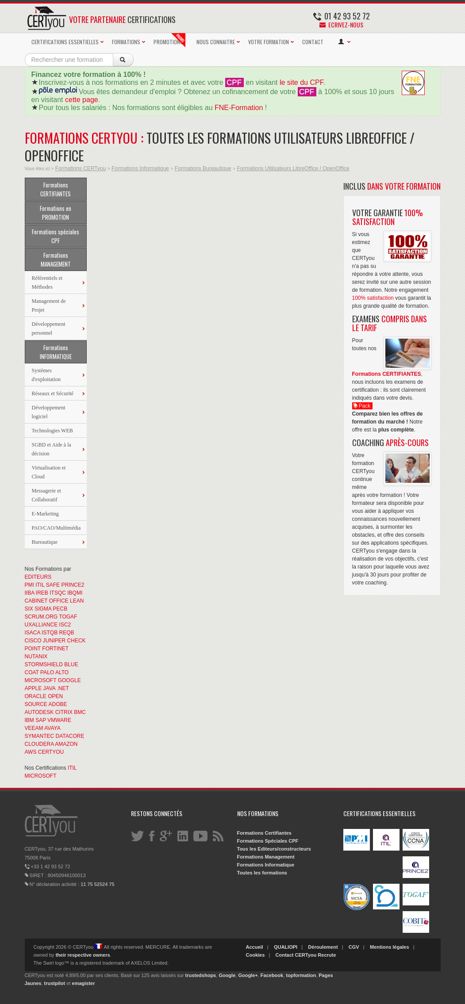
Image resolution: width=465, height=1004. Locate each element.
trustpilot (54, 983)
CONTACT (312, 42)
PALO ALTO (54, 672)
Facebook (272, 975)
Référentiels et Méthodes (47, 282)
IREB (42, 593)
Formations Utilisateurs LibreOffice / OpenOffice (293, 168)
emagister (83, 983)
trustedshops (200, 975)
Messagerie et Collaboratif (46, 495)
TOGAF (68, 617)
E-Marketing (45, 514)
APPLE (33, 688)
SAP (40, 720)
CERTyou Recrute (315, 955)
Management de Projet (49, 305)
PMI (29, 585)
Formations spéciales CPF (55, 236)
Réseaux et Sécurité (53, 393)
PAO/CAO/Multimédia (56, 528)
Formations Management (266, 856)
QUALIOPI (285, 947)
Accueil (254, 947)
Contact (285, 955)
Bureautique (45, 542)
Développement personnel (48, 328)
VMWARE (59, 720)
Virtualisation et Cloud (49, 472)
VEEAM (34, 728)
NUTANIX (36, 656)
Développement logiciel (48, 412)
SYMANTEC (39, 736)
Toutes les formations (262, 872)
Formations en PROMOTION (55, 212)
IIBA (30, 593)
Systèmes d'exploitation (46, 374)
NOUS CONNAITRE (215, 42)
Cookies (255, 955)
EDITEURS (38, 577)
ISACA (32, 633)
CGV (354, 947)
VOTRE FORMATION (268, 42)
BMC (80, 712)
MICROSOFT (41, 680)
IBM (29, 720)
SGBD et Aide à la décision (51, 449)
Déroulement (323, 947)
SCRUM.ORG (41, 617)
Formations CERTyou (80, 168)
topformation (301, 975)
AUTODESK (39, 712)
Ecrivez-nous (341, 24)
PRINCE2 (72, 585)
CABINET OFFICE (47, 601)
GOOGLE (69, 680)
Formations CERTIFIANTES (55, 189)
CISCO (33, 641)
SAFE (53, 585)
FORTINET (55, 648)
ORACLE (35, 696)
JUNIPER (54, 641)
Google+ (247, 975)
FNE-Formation (239, 107)
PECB (60, 609)
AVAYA (52, 728)
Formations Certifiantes (264, 833)
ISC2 (65, 625)
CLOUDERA (39, 744)
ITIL (39, 585)
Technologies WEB (52, 431)
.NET (63, 688)
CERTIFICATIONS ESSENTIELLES (65, 42)
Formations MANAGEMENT (56, 259)
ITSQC (58, 593)
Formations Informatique (140, 168)
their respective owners (83, 955)
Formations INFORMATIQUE (56, 352)
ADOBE (58, 704)
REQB (66, 633)
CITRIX (64, 712)
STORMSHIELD (44, 664)
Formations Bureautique (203, 168)
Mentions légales (389, 947)
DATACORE (70, 736)
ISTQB (50, 633)
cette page (81, 99)
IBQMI (74, 593)
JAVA (49, 688)
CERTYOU (51, 752)
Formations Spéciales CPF (268, 841)
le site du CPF (301, 82)
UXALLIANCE (41, 625)
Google (227, 975)
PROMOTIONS (169, 40)
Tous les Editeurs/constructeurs (274, 848)
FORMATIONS (126, 42)
